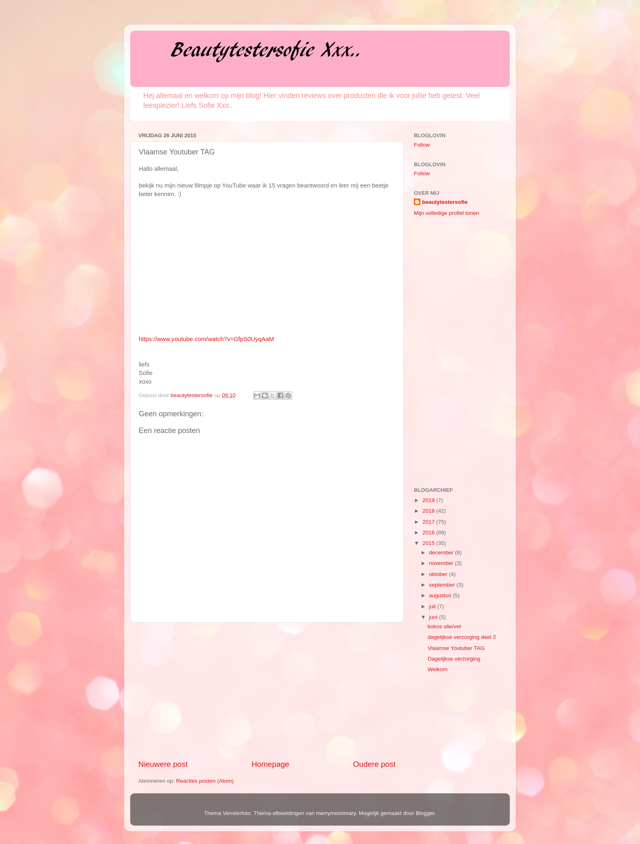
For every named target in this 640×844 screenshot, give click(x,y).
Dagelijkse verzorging (454, 659)
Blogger (425, 813)
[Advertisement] (267, 691)
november (442, 563)
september (443, 585)
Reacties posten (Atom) (204, 781)
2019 (429, 500)
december (442, 552)
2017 (429, 522)
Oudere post (374, 764)
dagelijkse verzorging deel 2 (462, 637)
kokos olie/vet (444, 626)
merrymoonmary (336, 813)
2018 (429, 511)
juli (433, 606)
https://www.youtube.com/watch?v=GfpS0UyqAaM (206, 339)
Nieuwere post (163, 764)
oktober (439, 574)
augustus (441, 595)
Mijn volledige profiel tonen (446, 213)
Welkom (438, 669)
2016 (429, 532)
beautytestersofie (445, 202)
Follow (422, 145)
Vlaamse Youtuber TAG (456, 648)
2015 (429, 543)
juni (434, 617)
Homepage (270, 764)
